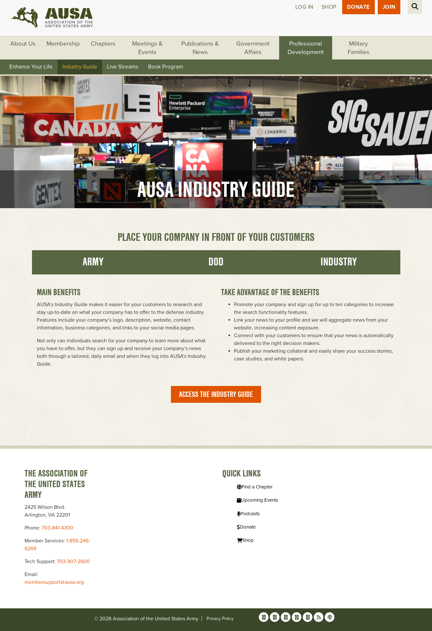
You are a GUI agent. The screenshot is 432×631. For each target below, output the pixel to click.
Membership (63, 43)
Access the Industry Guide (216, 394)
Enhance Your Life (31, 66)
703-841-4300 (57, 528)
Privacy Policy (220, 618)
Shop (329, 7)
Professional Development (306, 48)
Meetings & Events (147, 48)
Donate (358, 7)
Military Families (358, 48)
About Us (23, 43)
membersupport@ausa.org (54, 582)
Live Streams (122, 66)
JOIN (389, 7)
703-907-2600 (73, 561)
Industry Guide (79, 66)
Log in (304, 7)
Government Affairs (252, 48)
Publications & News (200, 48)
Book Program (165, 66)
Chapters (103, 43)
